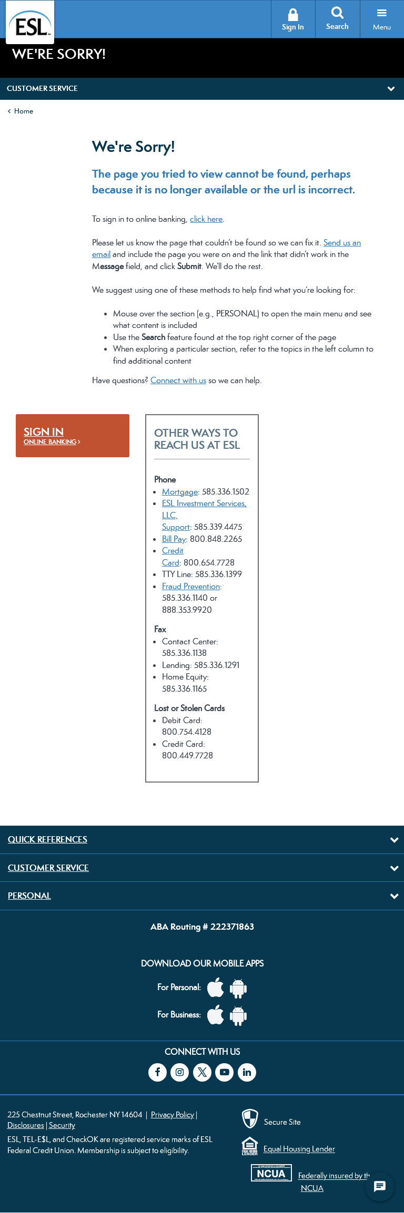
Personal (29, 895)
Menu (382, 27)
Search (337, 27)
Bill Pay (174, 538)
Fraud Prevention (191, 586)
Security (62, 1125)
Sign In (293, 27)
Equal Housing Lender (299, 1149)
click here (206, 218)
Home (23, 111)
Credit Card (173, 556)
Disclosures (25, 1125)
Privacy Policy (172, 1114)
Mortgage (180, 491)
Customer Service (48, 867)
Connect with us (178, 380)
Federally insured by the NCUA (336, 1182)
